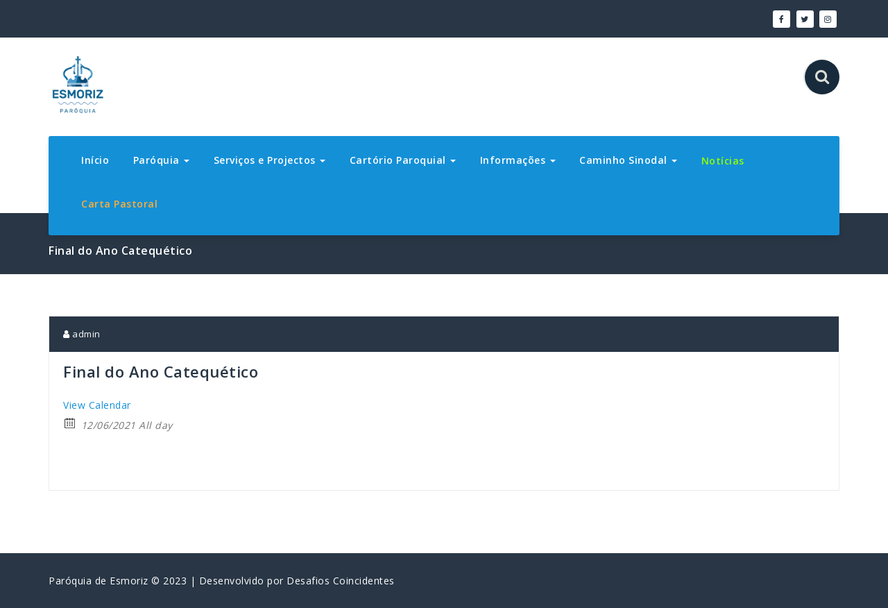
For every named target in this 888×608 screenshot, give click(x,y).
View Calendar (97, 405)
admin (82, 334)
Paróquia (161, 160)
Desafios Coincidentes (341, 580)
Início (95, 160)
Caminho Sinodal (628, 160)
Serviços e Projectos (270, 160)
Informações (518, 160)
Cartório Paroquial (403, 160)
